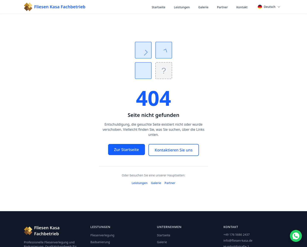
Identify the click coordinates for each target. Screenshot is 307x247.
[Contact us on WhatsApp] (296, 236)
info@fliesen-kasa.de (237, 240)
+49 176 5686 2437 (236, 234)
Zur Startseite (126, 149)
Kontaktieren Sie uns (174, 150)
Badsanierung (100, 242)
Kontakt (242, 7)
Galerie (203, 7)
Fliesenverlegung (102, 235)
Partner (222, 7)
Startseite (158, 7)
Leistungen (182, 7)
